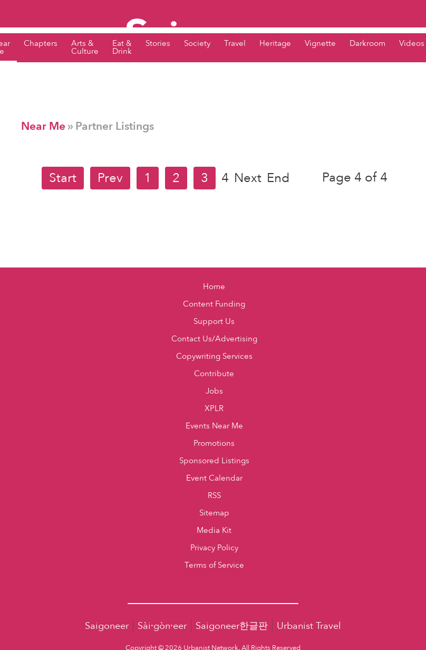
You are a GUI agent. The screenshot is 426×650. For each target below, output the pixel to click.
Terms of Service (214, 565)
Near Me (43, 126)
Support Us (214, 321)
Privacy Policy (214, 547)
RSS (214, 495)
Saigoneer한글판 (232, 626)
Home (214, 286)
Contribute (214, 373)
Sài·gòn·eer (162, 626)
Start (62, 178)
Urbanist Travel (309, 626)
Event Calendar (214, 478)
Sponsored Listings (214, 460)
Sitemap (214, 513)
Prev (110, 178)
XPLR (214, 408)
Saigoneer (107, 626)
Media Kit (214, 530)
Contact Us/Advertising (214, 339)
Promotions (214, 443)
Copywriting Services (214, 356)
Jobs (214, 391)
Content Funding (214, 304)
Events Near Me (214, 426)
